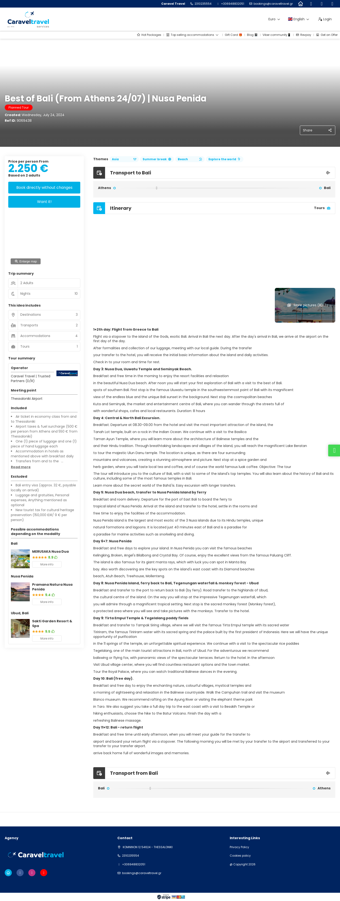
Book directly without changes (44, 187)
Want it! (44, 201)
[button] (21, 467)
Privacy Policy (239, 847)
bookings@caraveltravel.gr (273, 4)
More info (46, 564)
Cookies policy (240, 856)
